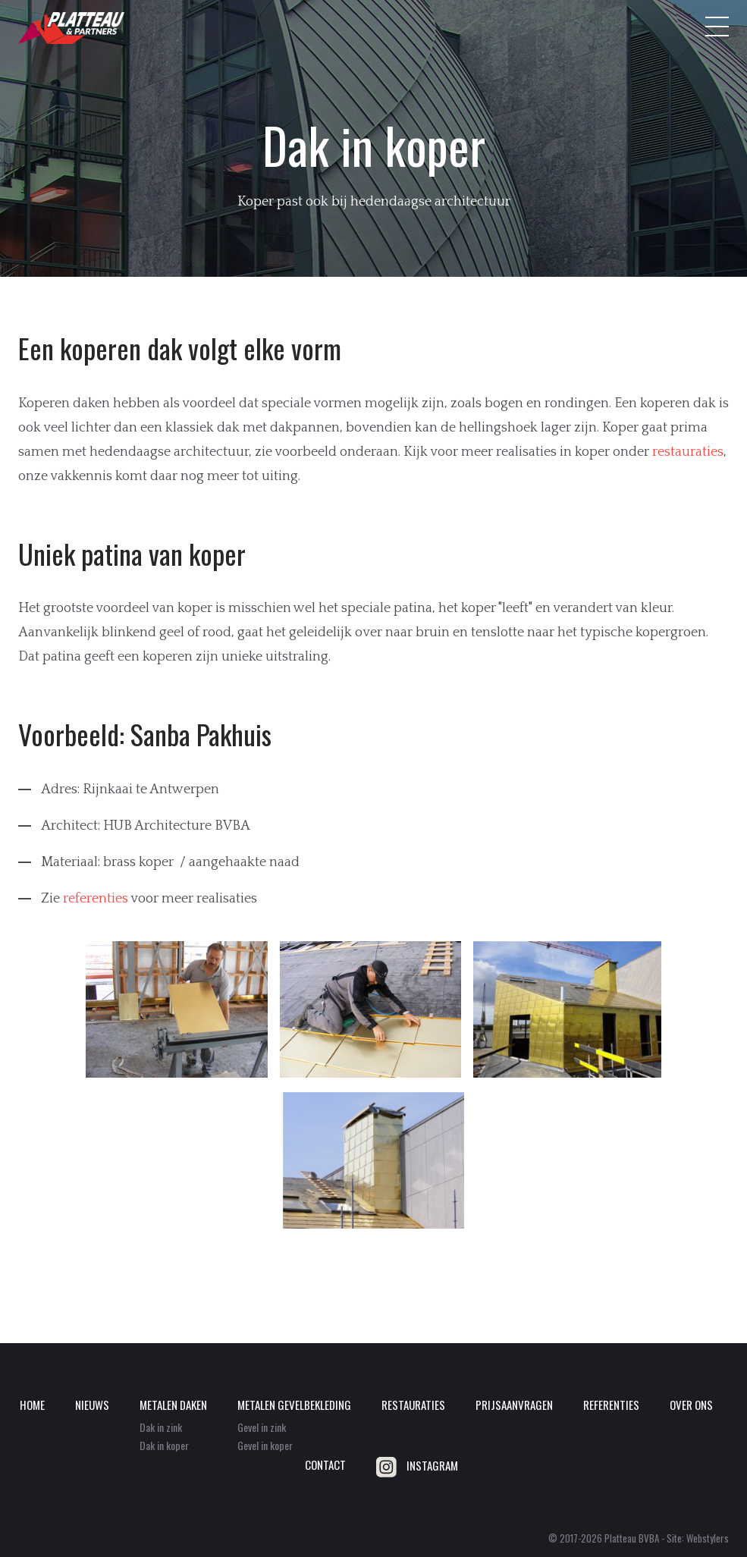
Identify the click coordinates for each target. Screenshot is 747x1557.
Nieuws (92, 1404)
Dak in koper (164, 1445)
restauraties (687, 452)
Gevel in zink (261, 1427)
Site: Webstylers (698, 1538)
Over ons (691, 1404)
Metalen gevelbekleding (294, 1404)
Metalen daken (173, 1404)
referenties (95, 898)
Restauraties (413, 1404)
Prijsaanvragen (514, 1404)
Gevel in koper (265, 1445)
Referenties (611, 1404)
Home (32, 1404)
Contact (325, 1464)
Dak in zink (161, 1427)
